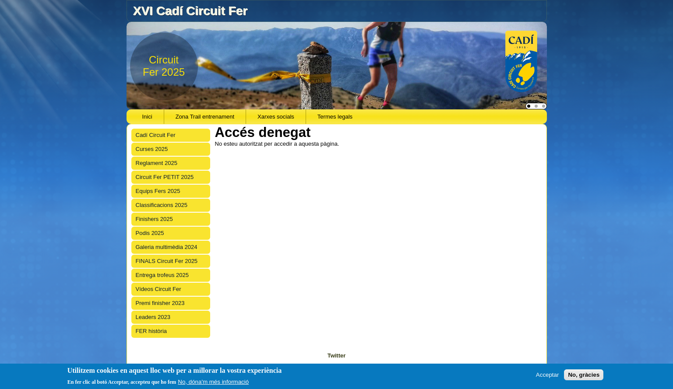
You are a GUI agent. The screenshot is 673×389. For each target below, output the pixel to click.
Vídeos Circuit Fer (158, 289)
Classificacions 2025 (162, 205)
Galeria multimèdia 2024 (166, 247)
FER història (151, 331)
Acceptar (547, 374)
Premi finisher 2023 (160, 303)
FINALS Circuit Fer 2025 (167, 261)
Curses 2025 (152, 149)
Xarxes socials (275, 116)
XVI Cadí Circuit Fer (190, 11)
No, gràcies (583, 374)
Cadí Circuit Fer (156, 135)
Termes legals (334, 116)
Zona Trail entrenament (205, 116)
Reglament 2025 (156, 163)
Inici (147, 116)
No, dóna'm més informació (213, 381)
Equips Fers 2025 (158, 191)
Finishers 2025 (154, 219)
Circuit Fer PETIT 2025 (165, 177)
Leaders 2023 (153, 317)
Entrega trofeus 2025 (162, 275)
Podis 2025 (150, 233)
